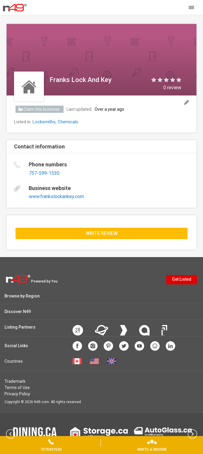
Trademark (14, 381)
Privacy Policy (17, 393)
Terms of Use (17, 387)
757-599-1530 (44, 173)
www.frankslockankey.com (56, 196)
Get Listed (181, 279)
